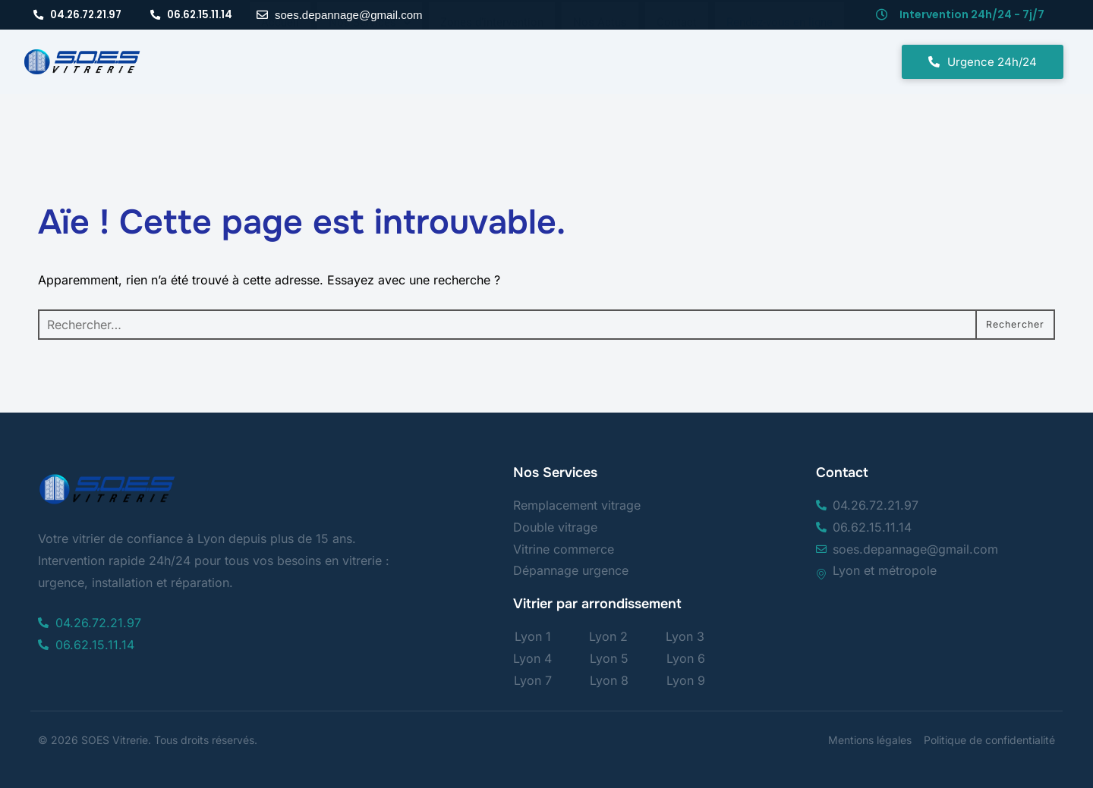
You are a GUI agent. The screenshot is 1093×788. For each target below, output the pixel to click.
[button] (369, 50)
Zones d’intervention (491, 50)
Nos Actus (600, 50)
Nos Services (370, 50)
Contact (677, 50)
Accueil (280, 50)
